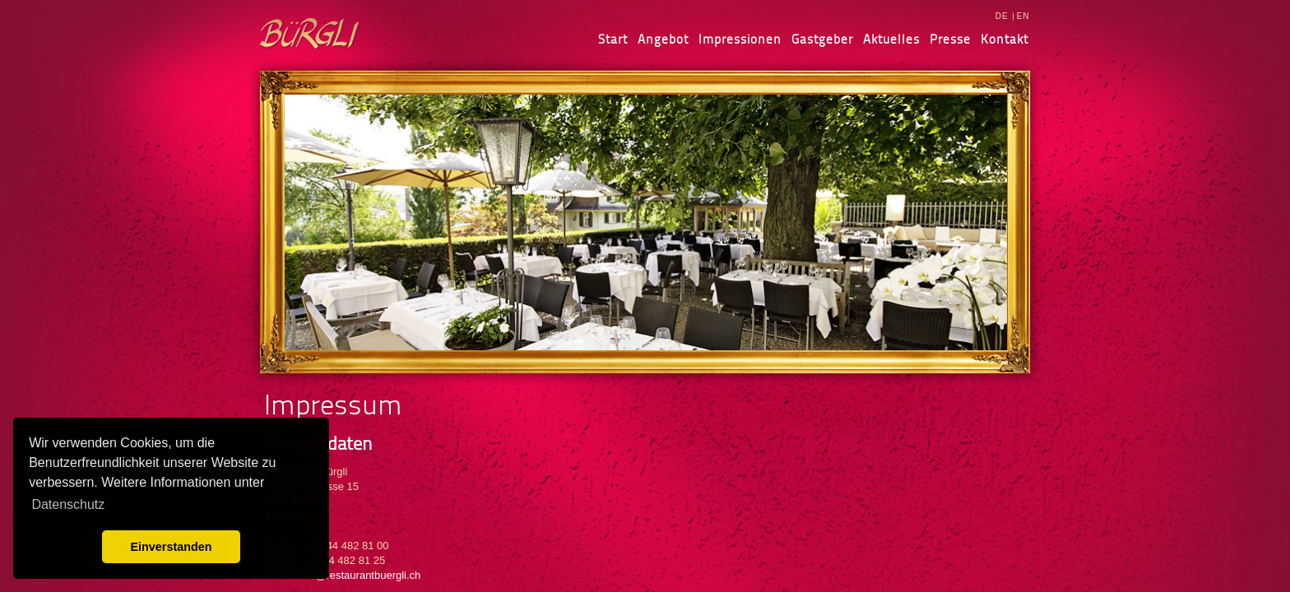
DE (1002, 16)
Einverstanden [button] (170, 546)
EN (1023, 16)
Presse (950, 38)
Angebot (663, 38)
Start (613, 38)
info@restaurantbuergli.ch (359, 575)
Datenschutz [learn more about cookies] (67, 504)
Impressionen (740, 38)
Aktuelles (891, 38)
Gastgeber (822, 38)
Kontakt (1004, 38)
